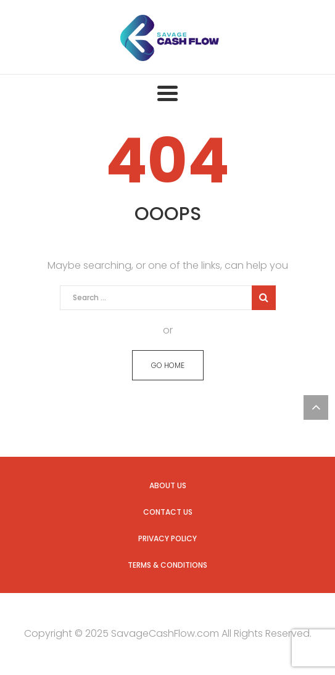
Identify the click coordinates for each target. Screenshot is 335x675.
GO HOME (167, 365)
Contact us (167, 512)
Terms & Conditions (167, 565)
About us (167, 485)
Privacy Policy (167, 538)
